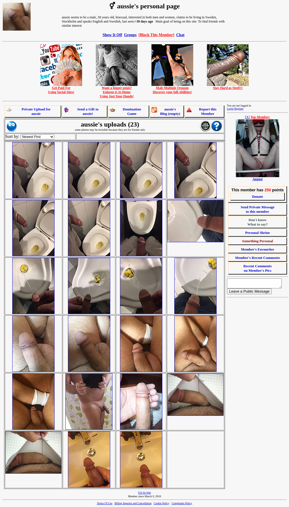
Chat (180, 35)
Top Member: (260, 117)
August (258, 179)
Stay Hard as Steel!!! (228, 86)
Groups (130, 35)
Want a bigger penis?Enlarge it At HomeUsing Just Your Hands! (117, 90)
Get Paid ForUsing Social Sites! (61, 88)
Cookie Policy (162, 503)
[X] (247, 117)
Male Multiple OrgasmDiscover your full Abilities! (172, 88)
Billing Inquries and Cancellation (132, 503)
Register (238, 108)
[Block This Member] (156, 35)
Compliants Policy (182, 503)
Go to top (144, 492)
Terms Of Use (104, 503)
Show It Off (112, 35)
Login (230, 108)
